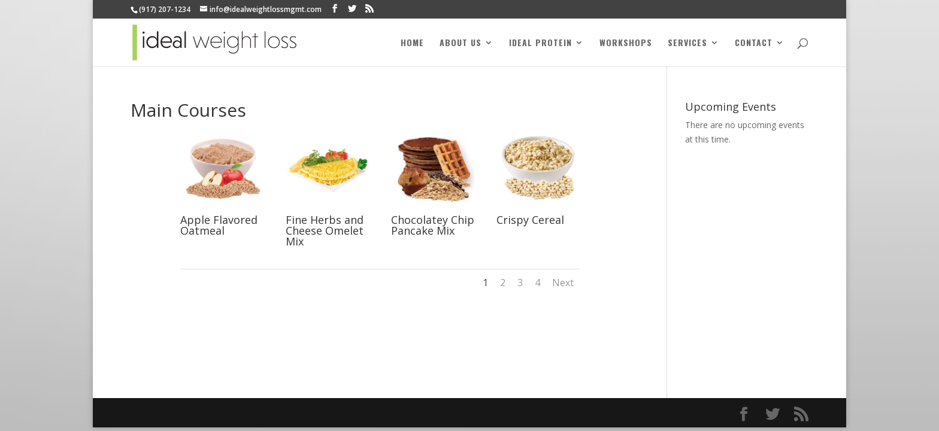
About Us (460, 43)
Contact (754, 43)
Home (412, 43)
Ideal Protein (540, 43)
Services (687, 43)
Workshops (625, 43)
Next (563, 282)
